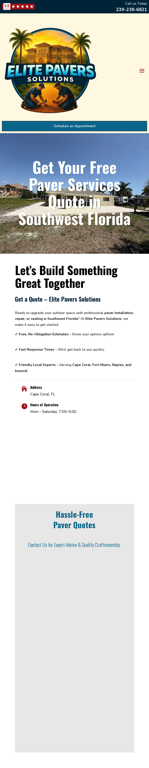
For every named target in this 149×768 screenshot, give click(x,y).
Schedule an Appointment (74, 126)
